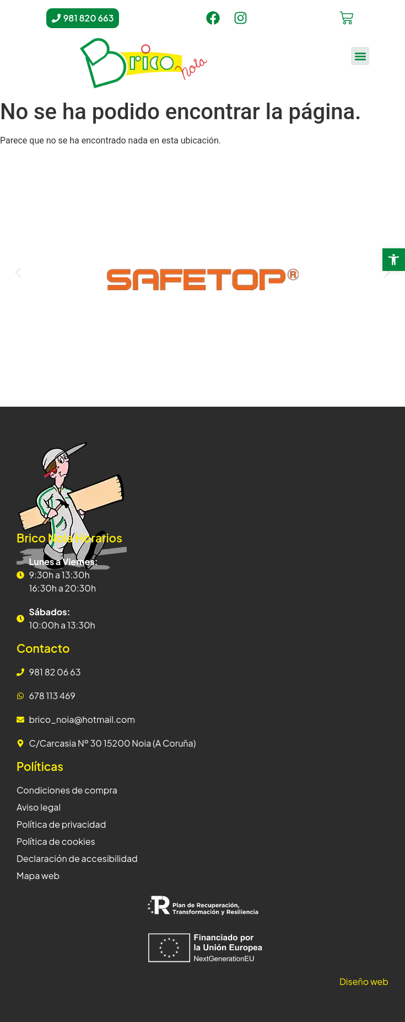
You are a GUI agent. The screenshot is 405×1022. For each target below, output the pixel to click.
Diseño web (363, 981)
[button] (360, 56)
